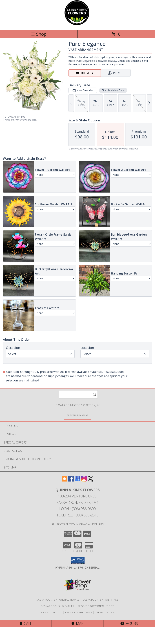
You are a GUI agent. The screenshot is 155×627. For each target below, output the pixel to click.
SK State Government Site (96, 606)
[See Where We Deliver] (77, 415)
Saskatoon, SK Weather (57, 606)
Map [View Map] (77, 623)
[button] (78, 560)
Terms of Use (104, 612)
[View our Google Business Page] (77, 480)
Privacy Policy (51, 612)
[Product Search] (78, 394)
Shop (38, 34)
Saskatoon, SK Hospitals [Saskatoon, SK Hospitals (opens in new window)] (101, 599)
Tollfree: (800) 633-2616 (78, 515)
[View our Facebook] (71, 480)
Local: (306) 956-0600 (77, 508)
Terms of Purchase (78, 612)
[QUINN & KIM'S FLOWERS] (77, 24)
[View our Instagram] (84, 480)
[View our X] (90, 480)
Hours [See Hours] (129, 623)
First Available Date (113, 90)
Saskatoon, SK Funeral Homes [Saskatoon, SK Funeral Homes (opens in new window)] (57, 599)
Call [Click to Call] (26, 623)
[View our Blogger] (64, 480)
